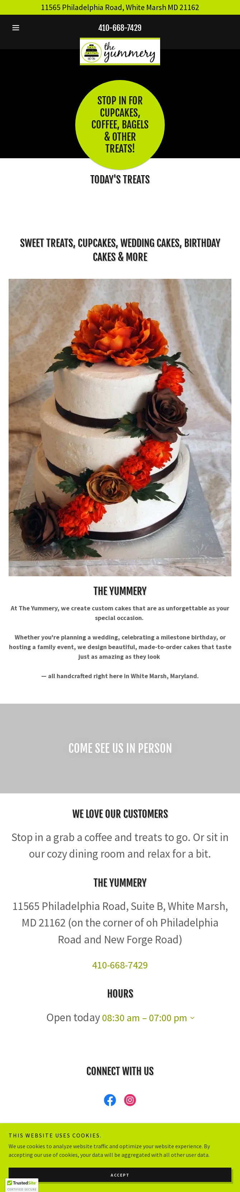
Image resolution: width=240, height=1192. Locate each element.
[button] (25, 27)
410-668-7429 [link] (119, 28)
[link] (120, 40)
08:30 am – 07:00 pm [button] (144, 1017)
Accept (120, 1175)
